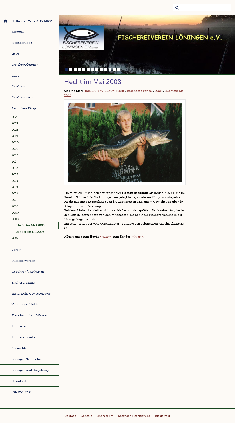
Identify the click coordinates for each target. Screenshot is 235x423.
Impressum (105, 416)
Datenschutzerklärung (134, 416)
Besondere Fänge (139, 91)
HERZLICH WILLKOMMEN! (103, 91)
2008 (158, 91)
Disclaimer (162, 416)
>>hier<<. (137, 236)
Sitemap (70, 416)
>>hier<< (105, 236)
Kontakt (86, 416)
